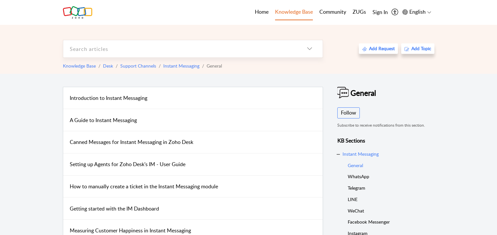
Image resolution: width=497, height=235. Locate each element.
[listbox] (310, 48)
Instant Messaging (181, 66)
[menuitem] (380, 12)
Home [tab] (262, 11)
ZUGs (359, 11)
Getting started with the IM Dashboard (114, 208)
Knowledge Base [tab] (294, 11)
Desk (108, 66)
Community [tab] (332, 11)
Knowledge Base (79, 66)
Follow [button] (348, 112)
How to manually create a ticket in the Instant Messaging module (144, 186)
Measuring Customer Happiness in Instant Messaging (130, 230)
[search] (180, 48)
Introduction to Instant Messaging (108, 98)
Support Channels (138, 66)
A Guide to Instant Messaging (103, 120)
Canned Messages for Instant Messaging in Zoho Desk (131, 142)
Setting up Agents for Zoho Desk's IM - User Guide (127, 164)
